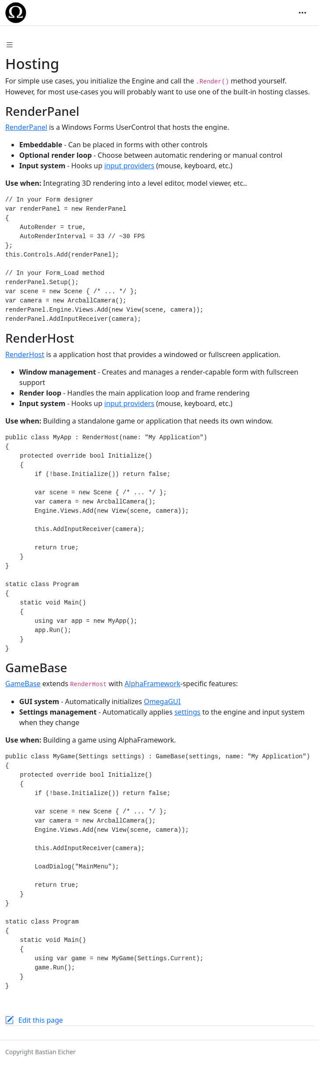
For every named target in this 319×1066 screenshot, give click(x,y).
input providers (129, 165)
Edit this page (40, 1020)
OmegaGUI (162, 701)
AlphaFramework (152, 683)
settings (187, 712)
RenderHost (24, 354)
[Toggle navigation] (302, 13)
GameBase (23, 683)
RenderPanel (26, 127)
